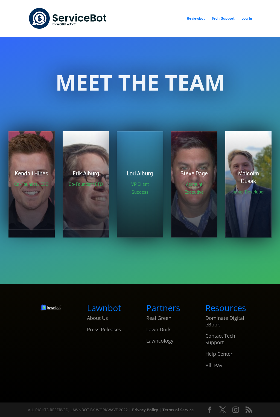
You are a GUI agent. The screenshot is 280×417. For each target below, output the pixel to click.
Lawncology (159, 340)
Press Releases (104, 329)
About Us (97, 318)
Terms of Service (178, 409)
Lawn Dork (158, 329)
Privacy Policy (145, 409)
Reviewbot (196, 18)
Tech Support (223, 18)
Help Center (218, 354)
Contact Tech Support (220, 339)
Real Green (158, 318)
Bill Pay (213, 365)
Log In (246, 18)
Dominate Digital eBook (224, 321)
